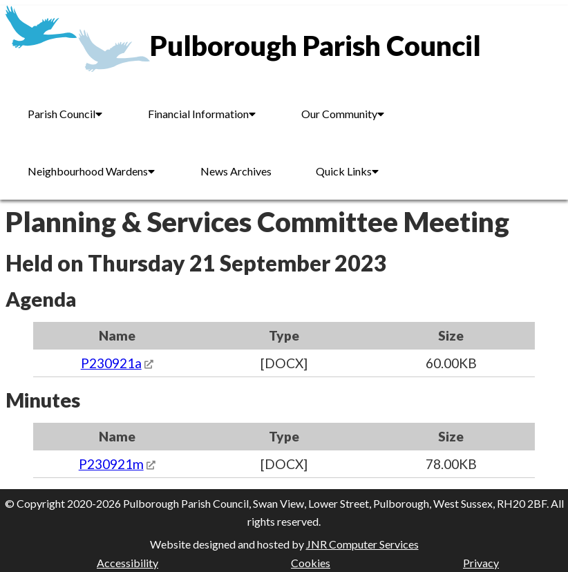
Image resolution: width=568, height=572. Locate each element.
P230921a (111, 363)
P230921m (111, 464)
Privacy (481, 562)
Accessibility (127, 562)
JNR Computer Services (362, 544)
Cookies (310, 562)
